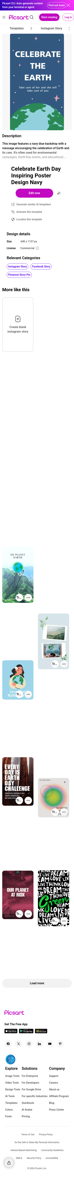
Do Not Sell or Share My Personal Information (37, 1142)
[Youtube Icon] (50, 1044)
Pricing (26, 1116)
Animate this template (29, 211)
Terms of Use (28, 1134)
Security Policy (34, 1158)
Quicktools (28, 1102)
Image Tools (12, 1075)
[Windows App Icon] (41, 1032)
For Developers (30, 1082)
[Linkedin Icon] (39, 1044)
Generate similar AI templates (33, 204)
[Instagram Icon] (29, 1044)
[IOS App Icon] (10, 1032)
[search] (31, 17)
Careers (53, 1082)
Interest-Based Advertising (24, 1150)
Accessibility (52, 1158)
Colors (9, 1109)
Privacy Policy (46, 1134)
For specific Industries (35, 1096)
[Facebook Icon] (8, 1044)
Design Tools (12, 1089)
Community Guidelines (52, 1150)
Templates (11, 1102)
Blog (51, 1102)
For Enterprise (30, 1075)
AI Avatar (27, 1109)
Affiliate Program (59, 1096)
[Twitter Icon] (18, 1044)
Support (53, 1075)
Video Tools (12, 1082)
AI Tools (10, 1096)
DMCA (19, 1158)
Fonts (8, 1116)
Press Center (56, 1109)
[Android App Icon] (26, 1032)
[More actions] (28, 597)
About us (54, 1089)
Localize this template (29, 219)
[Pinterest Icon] (60, 1044)
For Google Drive (31, 1089)
